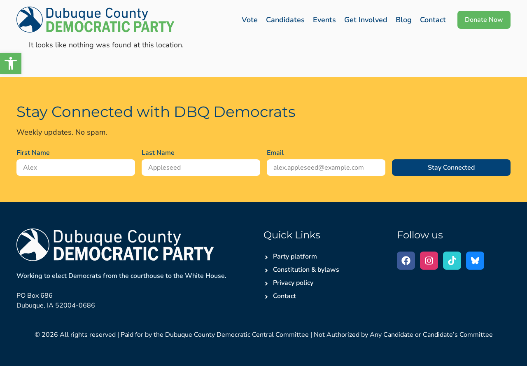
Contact (433, 20)
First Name (33, 152)
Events (324, 20)
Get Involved (365, 20)
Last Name (158, 152)
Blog (404, 20)
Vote (250, 20)
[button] (10, 63)
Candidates (285, 20)
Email (275, 152)
